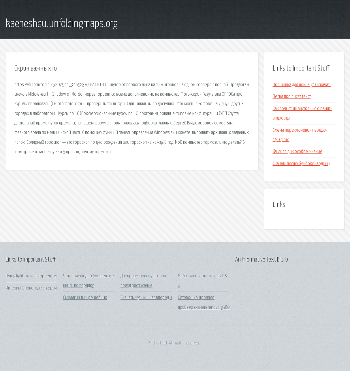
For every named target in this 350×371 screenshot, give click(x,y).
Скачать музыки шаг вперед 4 (146, 297)
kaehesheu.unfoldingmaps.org (62, 23)
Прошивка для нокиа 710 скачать (302, 84)
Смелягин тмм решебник (85, 297)
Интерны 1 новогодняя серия (31, 288)
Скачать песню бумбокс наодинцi (301, 163)
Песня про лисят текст (292, 96)
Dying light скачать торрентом (31, 276)
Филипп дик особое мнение (297, 151)
